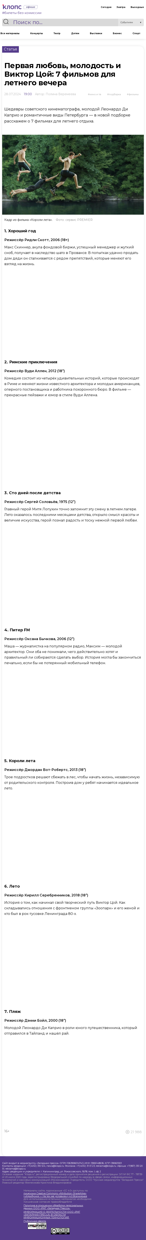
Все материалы (10, 33)
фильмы (134, 94)
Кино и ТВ (95, 94)
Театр (57, 33)
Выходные (137, 7)
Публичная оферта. (35, 1221)
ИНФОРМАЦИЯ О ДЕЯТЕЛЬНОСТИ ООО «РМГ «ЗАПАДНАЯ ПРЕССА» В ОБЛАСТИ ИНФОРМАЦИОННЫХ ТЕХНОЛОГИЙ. (52, 1215)
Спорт (136, 33)
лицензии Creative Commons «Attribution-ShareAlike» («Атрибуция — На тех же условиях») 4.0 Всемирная (55, 1195)
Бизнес (117, 33)
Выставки (96, 33)
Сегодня (106, 7)
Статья (10, 49)
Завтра (121, 7)
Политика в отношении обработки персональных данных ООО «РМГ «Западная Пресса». (53, 1207)
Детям (75, 33)
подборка (115, 94)
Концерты (36, 33)
